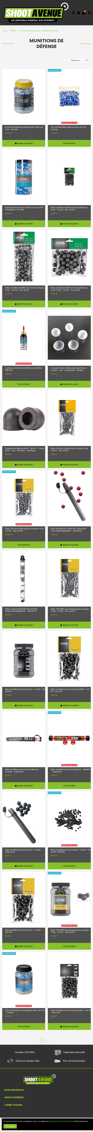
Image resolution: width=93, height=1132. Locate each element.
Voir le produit (69, 143)
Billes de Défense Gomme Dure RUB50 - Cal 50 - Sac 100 (70, 690)
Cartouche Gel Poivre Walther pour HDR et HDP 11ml (23, 369)
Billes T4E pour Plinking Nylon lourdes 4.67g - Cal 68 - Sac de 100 (25, 530)
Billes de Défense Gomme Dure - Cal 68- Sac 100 (23, 931)
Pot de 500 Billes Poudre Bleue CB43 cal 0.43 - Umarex (24, 1011)
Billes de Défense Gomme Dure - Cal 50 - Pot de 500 (25, 690)
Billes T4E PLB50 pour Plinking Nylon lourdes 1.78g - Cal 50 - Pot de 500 (70, 931)
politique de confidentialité (61, 1121)
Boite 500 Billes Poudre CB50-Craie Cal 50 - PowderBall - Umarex (24, 209)
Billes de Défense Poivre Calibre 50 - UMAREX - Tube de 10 (70, 771)
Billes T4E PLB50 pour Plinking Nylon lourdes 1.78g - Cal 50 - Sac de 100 (70, 610)
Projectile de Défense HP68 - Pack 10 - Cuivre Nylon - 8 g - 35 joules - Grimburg (24, 449)
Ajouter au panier (24, 143)
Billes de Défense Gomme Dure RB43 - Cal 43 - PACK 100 (71, 1011)
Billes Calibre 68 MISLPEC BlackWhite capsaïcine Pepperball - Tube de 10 (21, 610)
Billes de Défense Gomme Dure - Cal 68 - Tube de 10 (23, 851)
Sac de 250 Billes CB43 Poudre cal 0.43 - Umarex (69, 128)
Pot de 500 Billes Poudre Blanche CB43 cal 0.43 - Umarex (24, 128)
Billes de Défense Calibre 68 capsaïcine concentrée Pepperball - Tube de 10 (68, 530)
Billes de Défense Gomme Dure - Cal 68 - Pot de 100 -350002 (70, 851)
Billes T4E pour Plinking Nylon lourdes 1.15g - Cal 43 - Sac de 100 (70, 449)
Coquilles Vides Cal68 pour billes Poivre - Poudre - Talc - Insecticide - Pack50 (69, 369)
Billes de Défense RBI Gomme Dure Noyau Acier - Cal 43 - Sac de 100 (69, 209)
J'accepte (10, 1126)
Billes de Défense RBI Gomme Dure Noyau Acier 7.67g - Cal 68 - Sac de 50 (69, 289)
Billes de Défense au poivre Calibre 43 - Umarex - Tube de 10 (22, 771)
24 (87, 60)
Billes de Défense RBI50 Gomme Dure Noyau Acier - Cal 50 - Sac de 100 (24, 289)
